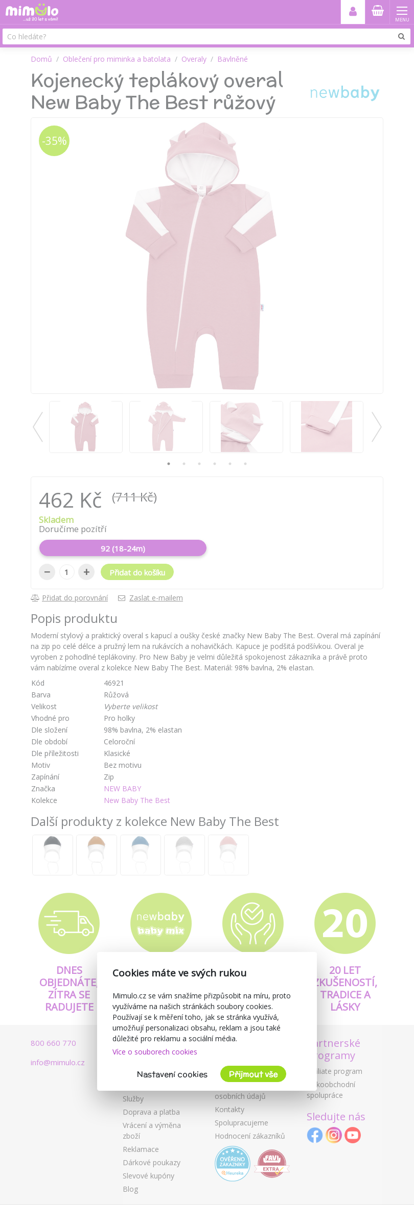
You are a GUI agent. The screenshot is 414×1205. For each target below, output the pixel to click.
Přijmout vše (253, 1074)
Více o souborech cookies (154, 1052)
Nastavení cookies (172, 1074)
